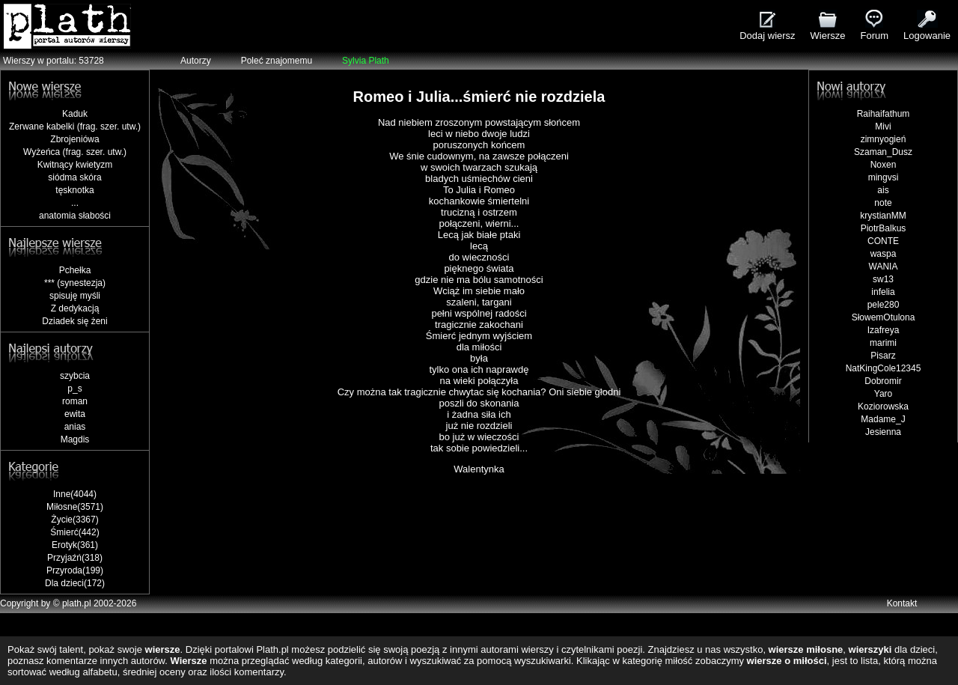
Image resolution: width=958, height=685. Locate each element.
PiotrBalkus (883, 228)
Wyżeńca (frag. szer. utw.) (74, 152)
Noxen (883, 164)
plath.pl (76, 603)
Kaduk (75, 114)
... (75, 203)
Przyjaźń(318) (75, 557)
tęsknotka (74, 190)
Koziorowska (883, 406)
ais (882, 190)
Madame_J (883, 419)
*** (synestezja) (75, 283)
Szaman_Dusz (883, 152)
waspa (883, 254)
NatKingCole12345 (883, 368)
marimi (883, 343)
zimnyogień (883, 139)
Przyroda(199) (74, 570)
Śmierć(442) (74, 532)
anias (75, 426)
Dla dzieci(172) (75, 583)
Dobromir (882, 381)
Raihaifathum (883, 114)
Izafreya (883, 330)
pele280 (883, 304)
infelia (882, 292)
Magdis (75, 439)
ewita (74, 414)
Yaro (883, 394)
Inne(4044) (75, 494)
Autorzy (195, 60)
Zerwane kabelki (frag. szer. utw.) (75, 126)
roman (75, 401)
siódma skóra (74, 177)
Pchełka (75, 270)
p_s (74, 388)
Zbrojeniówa (74, 139)
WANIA (883, 266)
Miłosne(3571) (74, 507)
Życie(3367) (74, 519)
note (882, 203)
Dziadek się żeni (74, 321)
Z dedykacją (75, 308)
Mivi (883, 126)
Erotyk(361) (75, 545)
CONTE (883, 241)
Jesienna (883, 432)
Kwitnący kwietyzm (75, 164)
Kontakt (902, 603)
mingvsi (883, 177)
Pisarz (882, 355)
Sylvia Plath (365, 60)
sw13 (883, 279)
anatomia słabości (75, 215)
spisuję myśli (74, 295)
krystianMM (883, 215)
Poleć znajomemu (276, 60)
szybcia (75, 376)
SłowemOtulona (883, 317)
